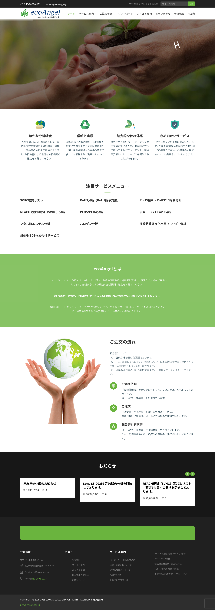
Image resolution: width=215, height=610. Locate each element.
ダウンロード (125, 13)
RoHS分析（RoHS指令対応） (100, 200)
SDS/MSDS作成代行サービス (39, 235)
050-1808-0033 (39, 578)
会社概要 (179, 13)
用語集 (191, 13)
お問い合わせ (163, 13)
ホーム (71, 13)
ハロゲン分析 (89, 223)
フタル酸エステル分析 (35, 223)
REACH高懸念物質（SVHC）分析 (42, 212)
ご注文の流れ (107, 13)
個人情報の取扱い (80, 574)
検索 (191, 3)
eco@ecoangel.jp (58, 4)
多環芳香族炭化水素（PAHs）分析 (163, 223)
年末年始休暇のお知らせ (39, 483)
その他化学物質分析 (119, 579)
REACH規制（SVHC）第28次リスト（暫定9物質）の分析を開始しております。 (167, 487)
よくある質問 (144, 13)
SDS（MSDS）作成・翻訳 (167, 568)
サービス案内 (87, 13)
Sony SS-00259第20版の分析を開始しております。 (107, 485)
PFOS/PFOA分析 (91, 212)
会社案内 (76, 559)
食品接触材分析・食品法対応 (168, 563)
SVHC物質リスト (31, 200)
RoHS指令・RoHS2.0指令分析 (160, 200)
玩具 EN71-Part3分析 (155, 212)
